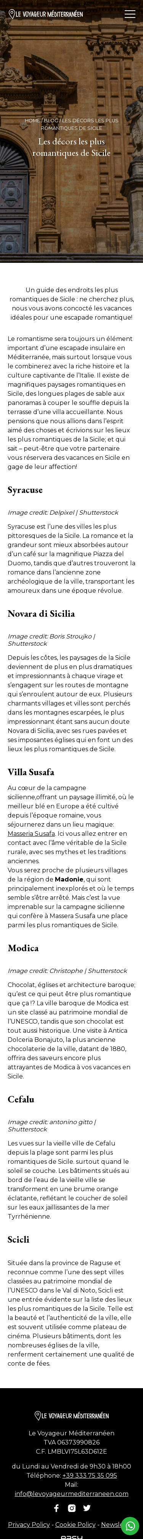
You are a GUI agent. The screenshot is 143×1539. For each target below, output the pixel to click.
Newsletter (118, 1524)
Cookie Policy (75, 1524)
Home (32, 120)
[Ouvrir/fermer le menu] (130, 14)
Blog (51, 120)
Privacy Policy (29, 1524)
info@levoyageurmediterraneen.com (72, 1493)
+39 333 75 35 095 (90, 1475)
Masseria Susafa (31, 833)
